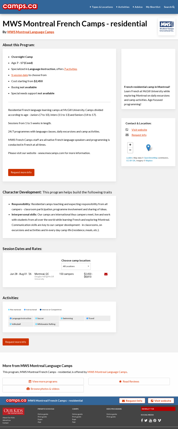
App (39, 415)
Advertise (7, 413)
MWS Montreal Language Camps (30, 32)
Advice (139, 6)
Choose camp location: (76, 264)
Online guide (43, 407)
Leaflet (129, 158)
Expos (40, 412)
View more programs (29, 381)
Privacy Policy (33, 425)
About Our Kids (9, 410)
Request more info (21, 172)
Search (169, 6)
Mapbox (149, 161)
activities (70, 68)
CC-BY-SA (130, 161)
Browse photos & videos (148, 381)
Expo (74, 412)
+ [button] (130, 145)
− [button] (130, 150)
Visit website (139, 129)
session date (19, 75)
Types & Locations (102, 6)
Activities (124, 6)
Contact (6, 415)
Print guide (42, 409)
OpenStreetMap (151, 158)
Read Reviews (89, 381)
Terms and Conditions (15, 425)
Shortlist (153, 6)
